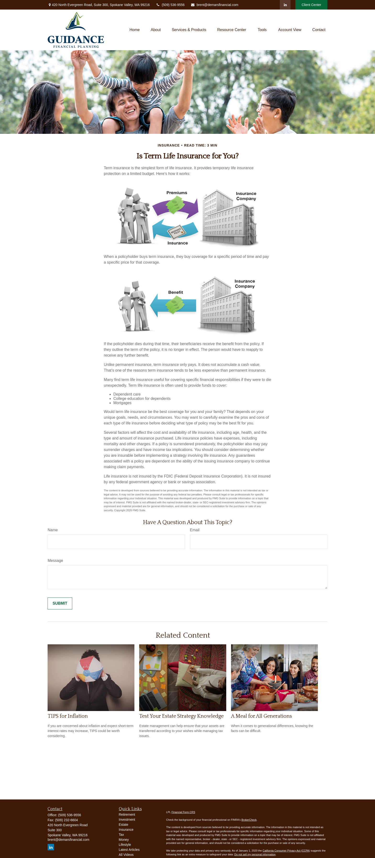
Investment (127, 819)
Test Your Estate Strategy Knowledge (181, 716)
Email (194, 530)
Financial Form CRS (183, 812)
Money (124, 840)
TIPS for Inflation (68, 716)
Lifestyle (125, 845)
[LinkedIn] (285, 5)
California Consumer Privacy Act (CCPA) (286, 850)
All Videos (126, 855)
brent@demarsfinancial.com (214, 5)
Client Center (311, 5)
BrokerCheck (249, 819)
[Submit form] (60, 603)
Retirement (127, 814)
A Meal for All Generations (261, 716)
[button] (135, 30)
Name (53, 530)
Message (55, 561)
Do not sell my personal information (255, 854)
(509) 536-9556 (170, 5)
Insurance (126, 829)
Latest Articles (129, 850)
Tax (121, 834)
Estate (123, 824)
